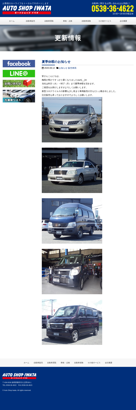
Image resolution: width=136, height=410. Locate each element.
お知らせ (63, 68)
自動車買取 (49, 21)
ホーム (12, 21)
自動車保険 (86, 21)
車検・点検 (67, 21)
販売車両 (72, 68)
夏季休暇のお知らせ (56, 61)
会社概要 (123, 21)
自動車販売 (30, 21)
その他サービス (104, 21)
